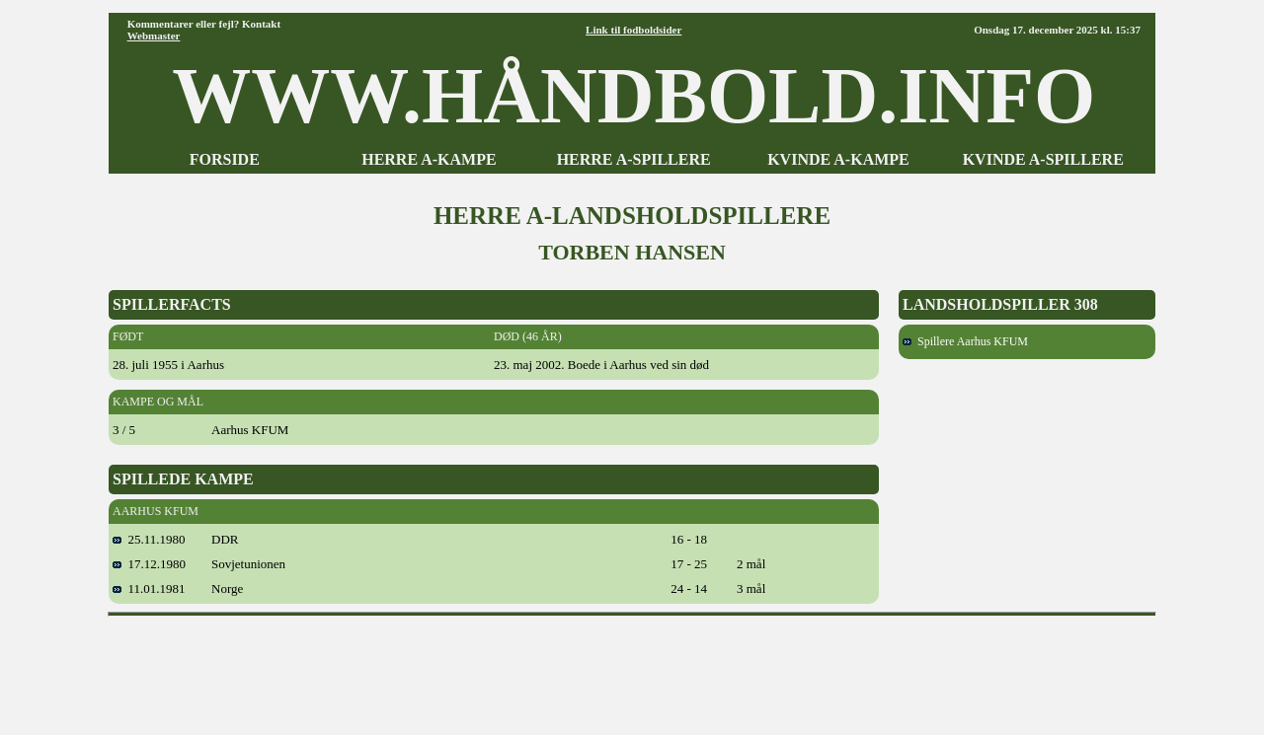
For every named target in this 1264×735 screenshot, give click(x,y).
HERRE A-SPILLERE (634, 159)
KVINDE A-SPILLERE (1043, 159)
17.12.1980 (149, 563)
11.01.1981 (149, 588)
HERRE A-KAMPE (428, 159)
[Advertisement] (632, 669)
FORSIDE (225, 159)
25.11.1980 (149, 539)
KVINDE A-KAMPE (838, 159)
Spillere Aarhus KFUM (965, 341)
